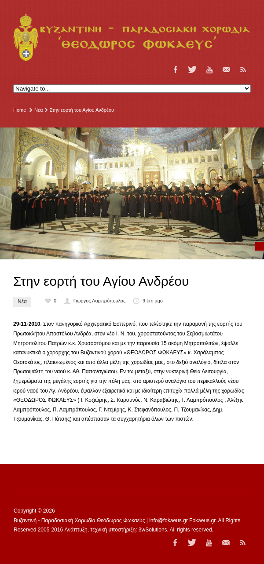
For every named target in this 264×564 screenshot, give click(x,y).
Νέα (38, 110)
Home (19, 110)
